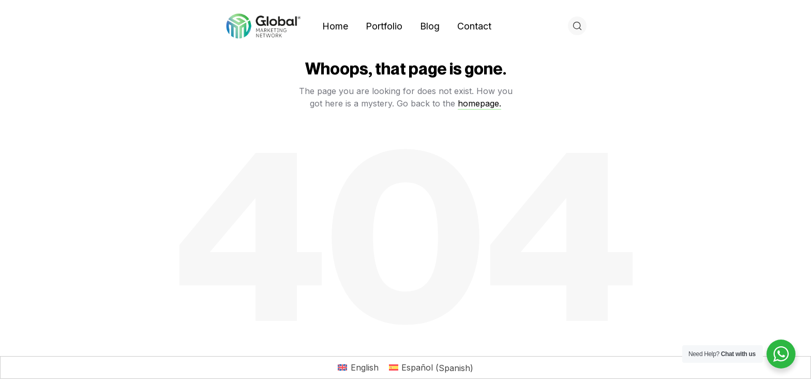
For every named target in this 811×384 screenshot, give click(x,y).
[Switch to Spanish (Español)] (431, 367)
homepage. (479, 103)
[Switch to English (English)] (358, 367)
